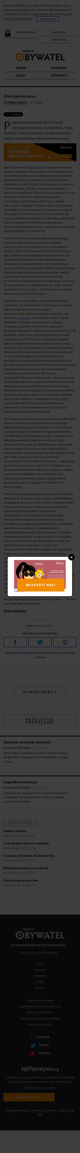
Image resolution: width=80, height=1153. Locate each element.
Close (71, 557)
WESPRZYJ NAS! (41, 585)
